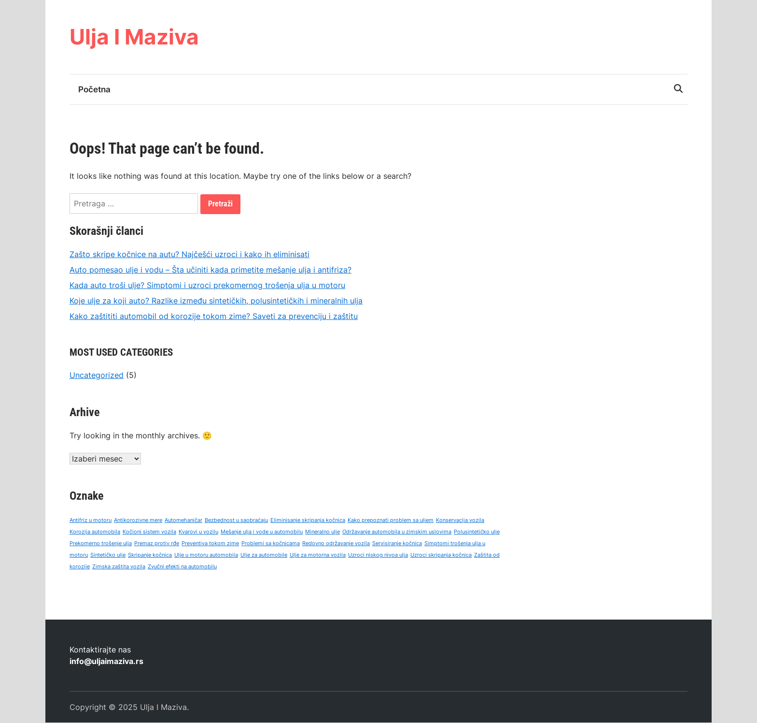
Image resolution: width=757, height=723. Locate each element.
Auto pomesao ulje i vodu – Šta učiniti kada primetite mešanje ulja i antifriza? (210, 270)
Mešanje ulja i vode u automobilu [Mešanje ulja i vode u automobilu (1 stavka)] (262, 532)
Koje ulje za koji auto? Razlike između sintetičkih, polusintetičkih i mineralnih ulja (216, 300)
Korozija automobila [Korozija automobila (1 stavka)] (95, 532)
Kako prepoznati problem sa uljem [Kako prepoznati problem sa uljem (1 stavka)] (391, 521)
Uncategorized (97, 375)
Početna (94, 89)
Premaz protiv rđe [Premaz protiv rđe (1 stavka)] (156, 544)
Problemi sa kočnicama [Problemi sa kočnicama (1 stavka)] (270, 544)
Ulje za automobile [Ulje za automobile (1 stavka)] (263, 555)
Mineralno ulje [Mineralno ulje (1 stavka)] (322, 532)
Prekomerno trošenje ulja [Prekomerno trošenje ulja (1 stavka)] (101, 544)
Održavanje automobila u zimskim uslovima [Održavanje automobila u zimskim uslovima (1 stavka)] (396, 532)
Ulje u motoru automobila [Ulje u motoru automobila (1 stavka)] (206, 555)
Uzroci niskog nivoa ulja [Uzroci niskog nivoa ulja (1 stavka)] (378, 555)
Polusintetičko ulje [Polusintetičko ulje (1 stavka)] (477, 532)
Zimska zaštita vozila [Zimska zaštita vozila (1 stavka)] (118, 567)
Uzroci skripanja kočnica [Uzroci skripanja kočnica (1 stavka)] (441, 555)
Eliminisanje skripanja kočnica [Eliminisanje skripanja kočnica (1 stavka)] (307, 521)
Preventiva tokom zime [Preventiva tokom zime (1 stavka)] (210, 544)
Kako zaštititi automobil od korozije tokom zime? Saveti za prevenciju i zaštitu (214, 316)
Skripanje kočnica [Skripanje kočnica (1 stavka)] (150, 555)
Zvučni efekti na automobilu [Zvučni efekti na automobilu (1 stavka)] (182, 567)
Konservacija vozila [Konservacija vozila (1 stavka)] (460, 521)
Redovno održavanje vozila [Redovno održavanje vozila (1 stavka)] (336, 544)
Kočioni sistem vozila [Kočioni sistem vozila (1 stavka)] (149, 532)
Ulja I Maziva (134, 37)
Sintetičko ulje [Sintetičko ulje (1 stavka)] (108, 555)
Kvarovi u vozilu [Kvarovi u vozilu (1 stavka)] (198, 532)
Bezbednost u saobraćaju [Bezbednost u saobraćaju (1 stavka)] (236, 521)
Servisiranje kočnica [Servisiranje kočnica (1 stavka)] (397, 544)
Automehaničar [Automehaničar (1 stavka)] (183, 521)
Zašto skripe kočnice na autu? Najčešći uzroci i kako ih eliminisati (189, 254)
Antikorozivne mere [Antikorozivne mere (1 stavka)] (138, 521)
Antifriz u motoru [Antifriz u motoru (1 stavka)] (91, 521)
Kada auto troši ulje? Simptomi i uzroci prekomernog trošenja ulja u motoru (207, 285)
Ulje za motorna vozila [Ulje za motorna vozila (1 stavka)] (318, 555)
